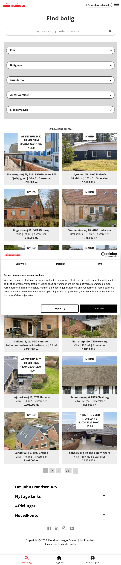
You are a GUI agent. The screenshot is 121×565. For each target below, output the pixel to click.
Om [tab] (100, 263)
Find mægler (92, 562)
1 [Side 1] (45, 471)
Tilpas (60, 308)
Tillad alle (98, 308)
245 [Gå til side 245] (68, 471)
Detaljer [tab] (60, 263)
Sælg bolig (59, 562)
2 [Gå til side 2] (52, 471)
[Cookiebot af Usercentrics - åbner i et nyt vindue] (103, 254)
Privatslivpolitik (67, 544)
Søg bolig (27, 562)
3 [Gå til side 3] (58, 471)
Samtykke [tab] (21, 263)
